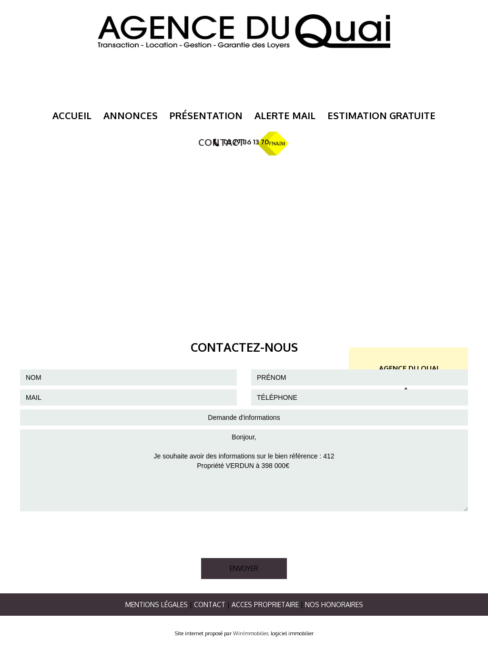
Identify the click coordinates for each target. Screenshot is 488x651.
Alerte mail (284, 115)
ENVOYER (244, 568)
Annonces (130, 115)
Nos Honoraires (334, 604)
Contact (209, 604)
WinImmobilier (250, 633)
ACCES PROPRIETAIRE (265, 604)
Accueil (72, 115)
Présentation (206, 115)
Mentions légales (156, 604)
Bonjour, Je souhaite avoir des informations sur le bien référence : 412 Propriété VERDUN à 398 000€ (244, 470)
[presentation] (92, 533)
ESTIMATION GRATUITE (381, 115)
